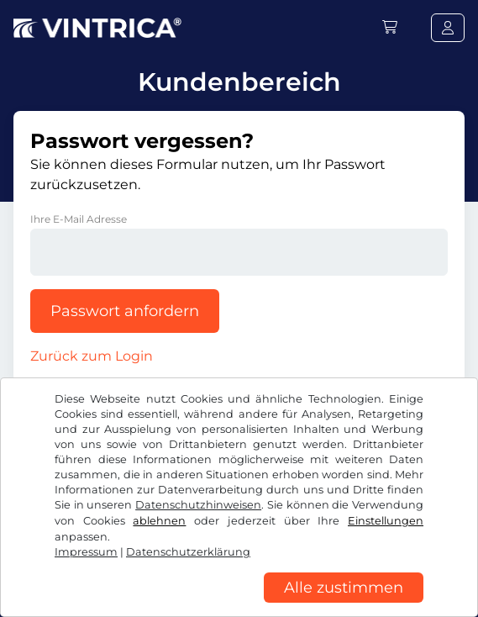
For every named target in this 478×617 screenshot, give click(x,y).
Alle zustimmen (343, 587)
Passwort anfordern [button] (124, 311)
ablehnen (159, 520)
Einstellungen (385, 520)
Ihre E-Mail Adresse (78, 219)
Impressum (86, 552)
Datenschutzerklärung (188, 552)
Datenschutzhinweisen (198, 504)
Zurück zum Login (91, 356)
